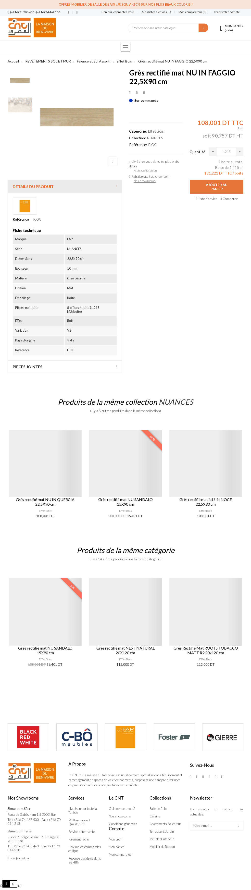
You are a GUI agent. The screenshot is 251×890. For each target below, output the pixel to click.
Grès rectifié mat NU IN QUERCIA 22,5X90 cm (45, 501)
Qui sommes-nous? (122, 809)
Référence (21, 219)
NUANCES (155, 138)
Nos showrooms (145, 181)
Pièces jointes (27, 366)
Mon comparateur (121, 854)
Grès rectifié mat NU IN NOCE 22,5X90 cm (205, 501)
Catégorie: (138, 131)
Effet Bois (156, 131)
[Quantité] (226, 151)
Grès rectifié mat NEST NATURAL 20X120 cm (125, 650)
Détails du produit (33, 186)
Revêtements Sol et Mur (165, 824)
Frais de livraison (145, 170)
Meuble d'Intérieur (162, 839)
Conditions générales (123, 824)
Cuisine (155, 816)
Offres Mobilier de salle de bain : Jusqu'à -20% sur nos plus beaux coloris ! (126, 4)
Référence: (138, 144)
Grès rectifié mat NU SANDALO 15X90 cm (125, 501)
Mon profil (115, 839)
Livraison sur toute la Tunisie (82, 811)
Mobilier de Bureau (162, 847)
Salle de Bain (158, 809)
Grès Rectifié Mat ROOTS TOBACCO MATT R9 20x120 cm (206, 650)
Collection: (137, 138)
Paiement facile (78, 839)
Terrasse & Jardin (162, 831)
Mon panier (116, 847)
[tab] (65, 186)
